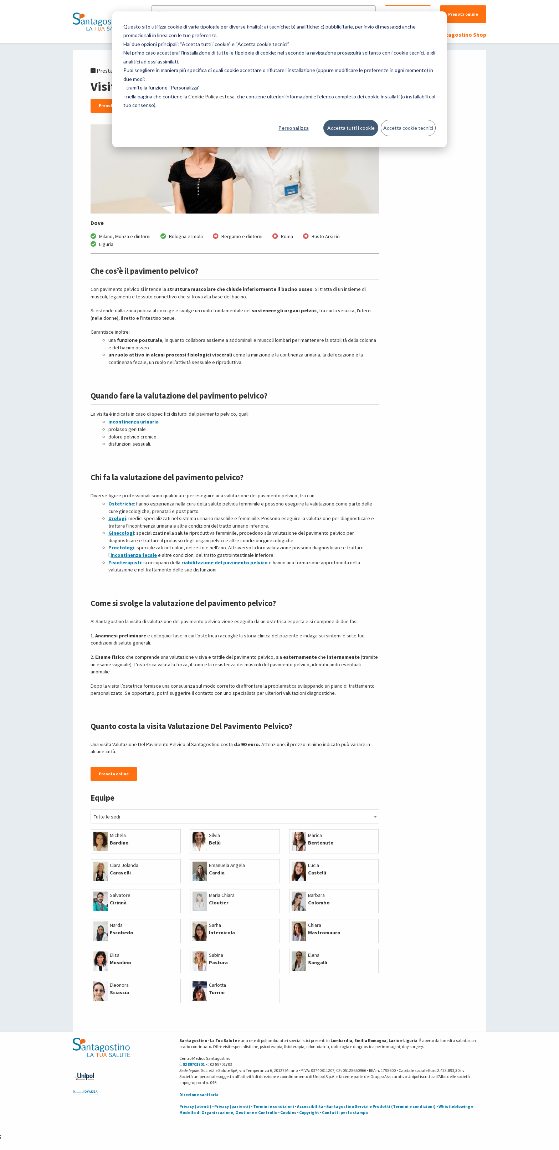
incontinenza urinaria (133, 422)
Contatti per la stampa (345, 1112)
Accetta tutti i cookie (351, 128)
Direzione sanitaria (199, 1094)
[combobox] (235, 816)
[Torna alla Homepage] (99, 21)
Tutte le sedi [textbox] (107, 816)
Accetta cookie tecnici (408, 128)
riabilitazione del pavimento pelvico (224, 562)
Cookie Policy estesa (211, 96)
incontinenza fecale (134, 555)
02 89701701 (194, 1064)
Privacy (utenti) (195, 1106)
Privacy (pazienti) (232, 1106)
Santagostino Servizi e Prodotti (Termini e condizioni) (381, 1106)
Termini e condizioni (273, 1106)
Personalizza (293, 128)
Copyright (309, 1112)
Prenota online (463, 14)
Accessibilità (310, 1106)
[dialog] (279, 79)
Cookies (288, 1112)
